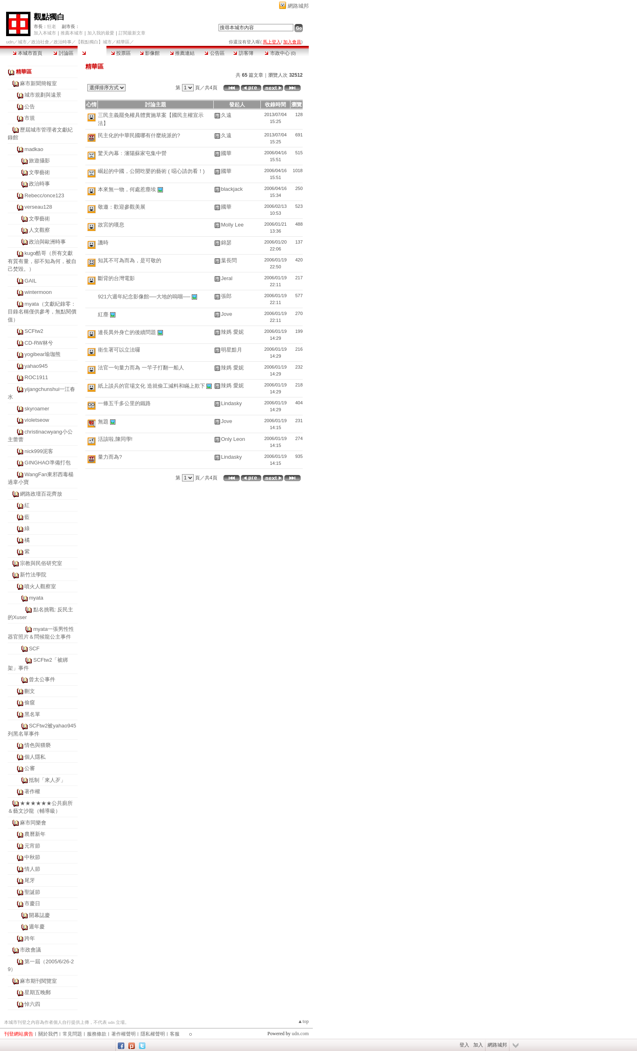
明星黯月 (231, 350)
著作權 (32, 791)
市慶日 (32, 903)
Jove (226, 314)
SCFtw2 (33, 331)
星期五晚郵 (37, 992)
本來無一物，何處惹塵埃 (127, 189)
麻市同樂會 (33, 823)
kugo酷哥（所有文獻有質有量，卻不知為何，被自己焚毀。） (42, 261)
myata (36, 598)
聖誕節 (32, 892)
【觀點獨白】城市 (94, 41)
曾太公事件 (42, 679)
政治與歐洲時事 (47, 242)
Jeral (226, 278)
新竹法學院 (33, 575)
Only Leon (233, 439)
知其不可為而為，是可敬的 (129, 260)
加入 (478, 1045)
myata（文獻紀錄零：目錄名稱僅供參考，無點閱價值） (42, 312)
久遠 (226, 115)
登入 (464, 1045)
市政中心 (280, 53)
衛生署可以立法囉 (119, 350)
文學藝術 (39, 172)
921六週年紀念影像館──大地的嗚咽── (144, 297)
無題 (103, 422)
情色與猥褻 (37, 745)
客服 (175, 1034)
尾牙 (29, 880)
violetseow (36, 420)
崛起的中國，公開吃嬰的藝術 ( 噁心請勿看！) (151, 171)
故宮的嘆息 (111, 225)
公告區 (214, 53)
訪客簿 (243, 53)
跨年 (29, 938)
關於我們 (48, 1034)
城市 (22, 41)
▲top (303, 1021)
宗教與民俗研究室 (41, 563)
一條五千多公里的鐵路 (124, 403)
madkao (33, 149)
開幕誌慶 (39, 915)
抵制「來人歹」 (47, 780)
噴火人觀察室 (40, 586)
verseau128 (38, 207)
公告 (29, 107)
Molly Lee (232, 225)
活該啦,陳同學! (115, 439)
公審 (29, 768)
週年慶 (37, 927)
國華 (226, 153)
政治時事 (63, 41)
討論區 (63, 53)
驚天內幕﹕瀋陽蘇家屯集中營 (132, 153)
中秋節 (32, 857)
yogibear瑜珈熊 (42, 354)
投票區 (121, 53)
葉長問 (229, 260)
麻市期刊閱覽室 (38, 981)
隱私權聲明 (153, 1034)
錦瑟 (226, 243)
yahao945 (36, 366)
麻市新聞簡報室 (38, 83)
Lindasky (231, 403)
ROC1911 (36, 377)
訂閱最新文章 (132, 32)
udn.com (300, 1033)
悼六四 (32, 1004)
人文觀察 (39, 230)
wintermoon (38, 292)
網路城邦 (298, 6)
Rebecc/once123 (44, 195)
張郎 (226, 296)
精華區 (92, 53)
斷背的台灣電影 (116, 278)
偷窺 (29, 702)
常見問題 (72, 1034)
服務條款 (96, 1034)
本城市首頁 (27, 53)
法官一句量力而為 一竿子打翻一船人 (141, 368)
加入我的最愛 (100, 32)
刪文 (29, 691)
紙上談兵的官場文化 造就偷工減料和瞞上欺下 (151, 386)
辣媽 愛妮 (232, 332)
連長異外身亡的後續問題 (127, 332)
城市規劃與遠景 (42, 95)
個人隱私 (35, 757)
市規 (29, 118)
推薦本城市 (72, 32)
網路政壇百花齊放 (41, 494)
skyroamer (36, 409)
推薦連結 (182, 53)
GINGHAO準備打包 (47, 463)
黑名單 (32, 714)
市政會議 (30, 950)
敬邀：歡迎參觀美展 (121, 207)
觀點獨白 (49, 17)
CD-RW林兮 (38, 343)
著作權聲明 (123, 1034)
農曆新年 (35, 834)
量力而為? (110, 457)
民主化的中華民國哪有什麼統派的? (139, 135)
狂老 (51, 26)
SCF (34, 648)
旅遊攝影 (39, 161)
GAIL (30, 281)
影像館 (150, 53)
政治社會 (40, 41)
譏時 (103, 243)
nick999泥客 (38, 451)
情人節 (32, 869)
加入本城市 (45, 32)
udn (9, 41)
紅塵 (103, 314)
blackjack (232, 189)
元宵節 (32, 846)
